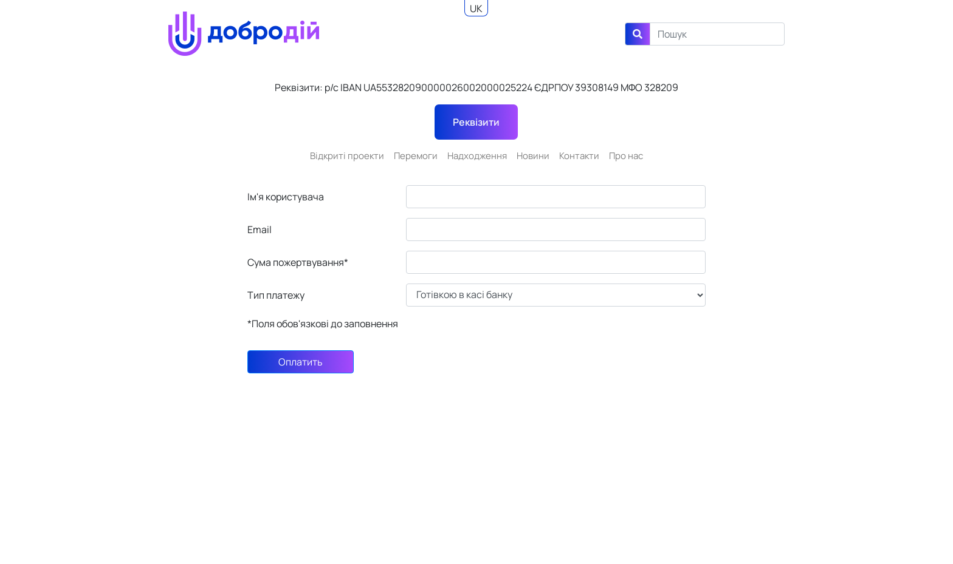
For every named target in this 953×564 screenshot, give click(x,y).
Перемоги (416, 155)
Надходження (477, 155)
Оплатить (300, 362)
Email (259, 229)
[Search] (717, 34)
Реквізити (476, 122)
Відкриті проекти (347, 155)
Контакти (579, 155)
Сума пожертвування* (297, 262)
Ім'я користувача (285, 196)
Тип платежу (275, 295)
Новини (533, 155)
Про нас (626, 155)
